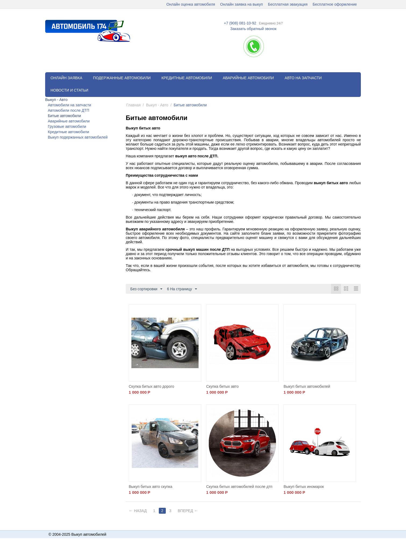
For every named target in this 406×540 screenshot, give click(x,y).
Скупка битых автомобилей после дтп (239, 486)
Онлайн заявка (66, 78)
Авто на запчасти (303, 78)
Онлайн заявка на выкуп (241, 4)
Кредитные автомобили (186, 78)
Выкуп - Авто (56, 99)
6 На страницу (182, 289)
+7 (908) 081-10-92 (240, 23)
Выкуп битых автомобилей (306, 386)
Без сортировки (146, 289)
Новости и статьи (69, 90)
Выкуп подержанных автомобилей (78, 137)
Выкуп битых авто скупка (150, 486)
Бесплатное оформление (334, 4)
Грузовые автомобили (67, 126)
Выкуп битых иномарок (303, 486)
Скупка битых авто (222, 386)
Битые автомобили (64, 116)
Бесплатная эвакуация (287, 4)
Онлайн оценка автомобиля (190, 4)
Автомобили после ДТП (68, 110)
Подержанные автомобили (121, 78)
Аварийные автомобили (248, 78)
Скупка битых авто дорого (151, 386)
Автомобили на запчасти (69, 105)
